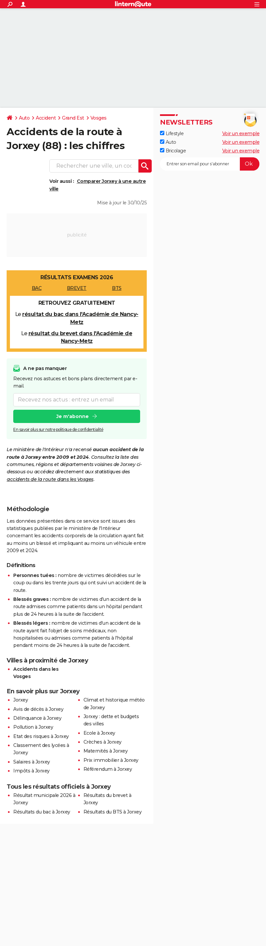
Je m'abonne (72, 416)
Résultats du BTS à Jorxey (112, 812)
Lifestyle (172, 133)
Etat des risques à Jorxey (41, 736)
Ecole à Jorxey (99, 733)
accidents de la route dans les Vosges (50, 479)
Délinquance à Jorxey (37, 718)
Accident (46, 118)
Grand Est (73, 118)
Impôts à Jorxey (31, 771)
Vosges (98, 118)
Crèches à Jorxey (102, 742)
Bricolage (173, 151)
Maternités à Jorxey (105, 751)
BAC (37, 288)
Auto (24, 118)
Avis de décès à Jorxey (38, 709)
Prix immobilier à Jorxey (110, 760)
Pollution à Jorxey (33, 727)
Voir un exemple (241, 133)
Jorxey (20, 700)
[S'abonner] (209, 164)
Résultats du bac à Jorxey (41, 812)
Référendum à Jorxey (107, 769)
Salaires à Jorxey (31, 762)
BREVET (76, 288)
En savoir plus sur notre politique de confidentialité (58, 429)
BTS (117, 288)
